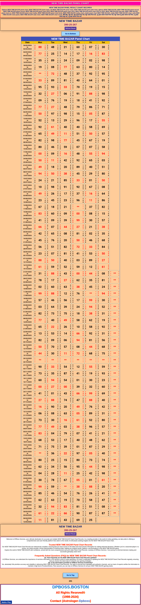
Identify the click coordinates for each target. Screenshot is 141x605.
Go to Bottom (70, 34)
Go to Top (70, 575)
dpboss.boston (70, 587)
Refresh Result (70, 28)
